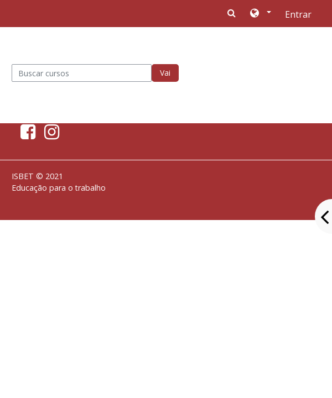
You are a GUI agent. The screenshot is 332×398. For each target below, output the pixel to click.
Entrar (298, 14)
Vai (165, 72)
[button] (259, 14)
